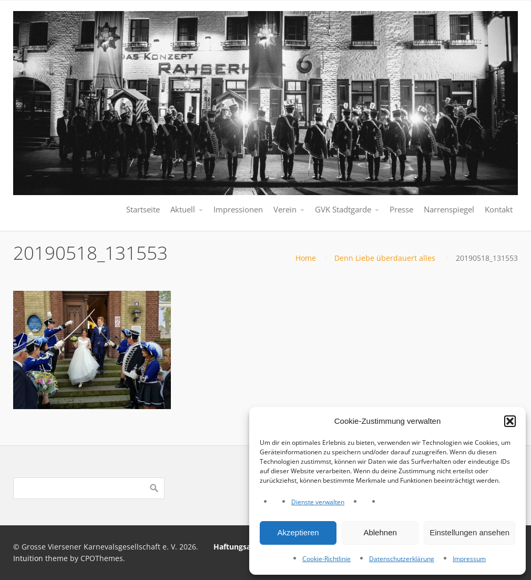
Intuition (28, 558)
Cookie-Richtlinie (326, 558)
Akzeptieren (298, 532)
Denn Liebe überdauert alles (384, 258)
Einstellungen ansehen (469, 532)
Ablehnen (379, 532)
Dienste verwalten (317, 501)
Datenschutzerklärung (401, 558)
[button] (510, 421)
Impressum (469, 558)
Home (305, 258)
